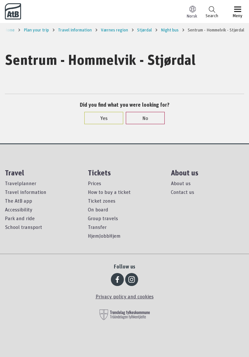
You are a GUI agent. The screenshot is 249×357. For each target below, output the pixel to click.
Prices (94, 183)
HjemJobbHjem (104, 235)
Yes (101, 118)
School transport (23, 227)
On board (98, 209)
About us (181, 183)
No (142, 118)
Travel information (25, 192)
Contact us (182, 192)
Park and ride (20, 218)
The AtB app (18, 200)
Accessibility (18, 209)
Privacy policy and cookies (125, 296)
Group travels (103, 218)
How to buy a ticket (109, 192)
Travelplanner (20, 183)
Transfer (97, 227)
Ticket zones (101, 200)
